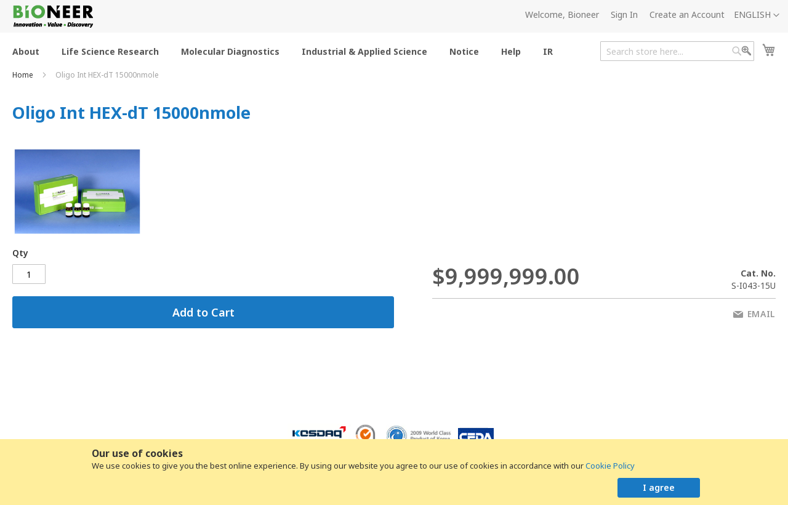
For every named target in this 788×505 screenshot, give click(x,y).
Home (23, 75)
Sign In (624, 14)
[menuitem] (26, 51)
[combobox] (677, 51)
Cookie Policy (610, 465)
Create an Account (687, 14)
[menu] (286, 51)
